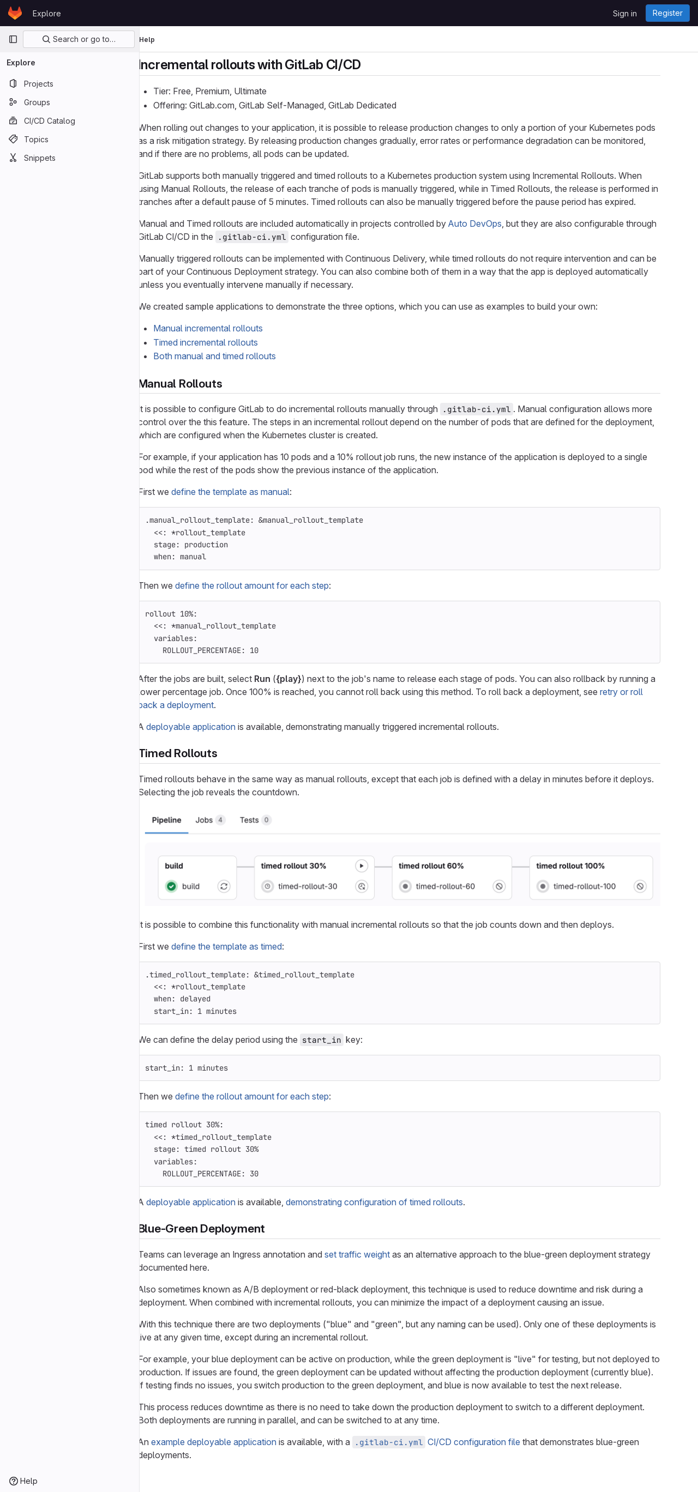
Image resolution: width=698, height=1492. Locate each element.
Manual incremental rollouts (227, 328)
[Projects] (69, 83)
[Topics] (69, 139)
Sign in (625, 13)
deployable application (210, 726)
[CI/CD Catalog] (69, 120)
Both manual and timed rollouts (234, 356)
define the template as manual (250, 491)
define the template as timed (246, 946)
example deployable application (233, 1441)
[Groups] (69, 102)
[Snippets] (69, 157)
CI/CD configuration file (456, 1441)
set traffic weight (377, 1254)
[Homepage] (15, 13)
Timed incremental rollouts (225, 342)
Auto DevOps (494, 223)
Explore (47, 13)
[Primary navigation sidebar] (13, 39)
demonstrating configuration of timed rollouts (394, 1202)
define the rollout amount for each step (271, 585)
